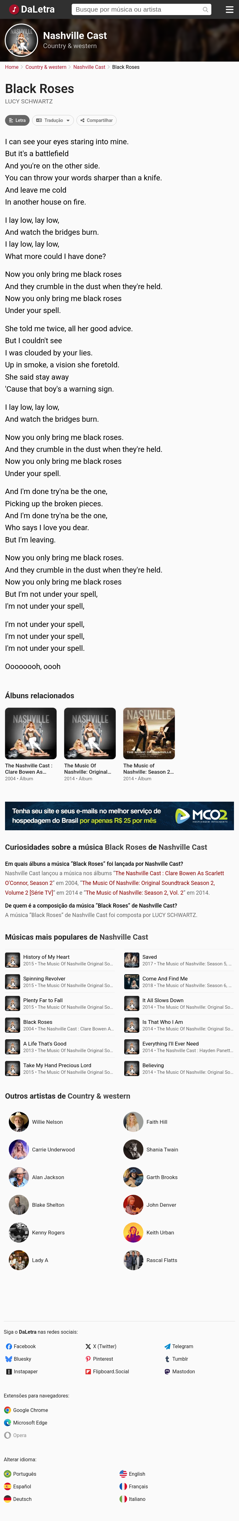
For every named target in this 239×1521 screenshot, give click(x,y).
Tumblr (180, 1359)
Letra (17, 120)
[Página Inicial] (32, 9)
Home (12, 67)
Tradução (54, 120)
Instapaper (26, 1372)
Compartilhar (97, 120)
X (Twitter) (104, 1346)
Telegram (182, 1346)
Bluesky (22, 1359)
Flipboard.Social (111, 1372)
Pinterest (103, 1359)
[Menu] (229, 9)
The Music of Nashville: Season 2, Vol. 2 (134, 893)
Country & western (70, 46)
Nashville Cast (75, 35)
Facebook (25, 1346)
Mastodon (183, 1372)
